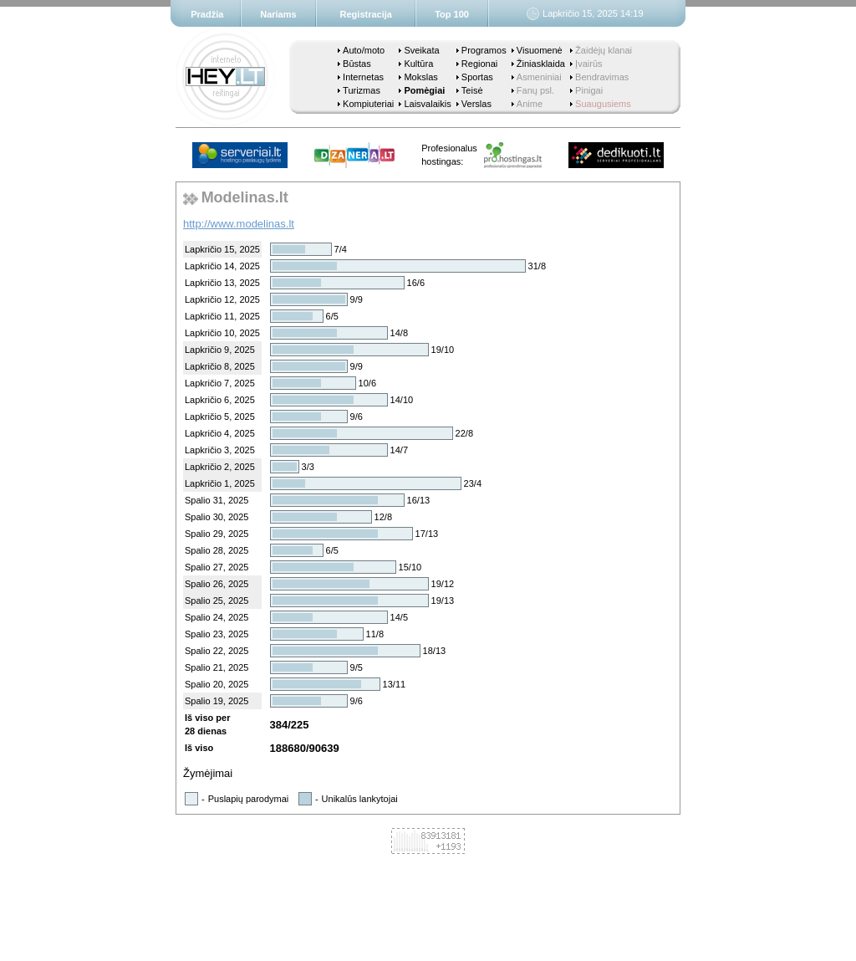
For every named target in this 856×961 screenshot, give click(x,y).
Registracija (366, 14)
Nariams (278, 14)
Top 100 (452, 14)
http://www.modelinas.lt (238, 223)
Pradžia (207, 14)
